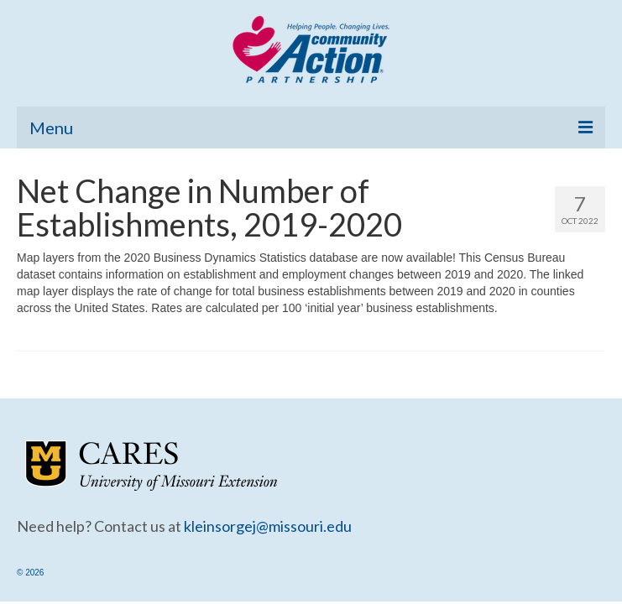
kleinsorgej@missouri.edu (268, 526)
